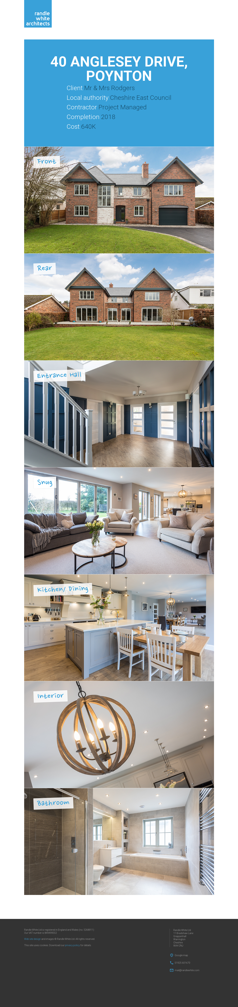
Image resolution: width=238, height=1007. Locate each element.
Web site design (32, 939)
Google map (181, 955)
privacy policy (72, 945)
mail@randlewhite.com (187, 970)
